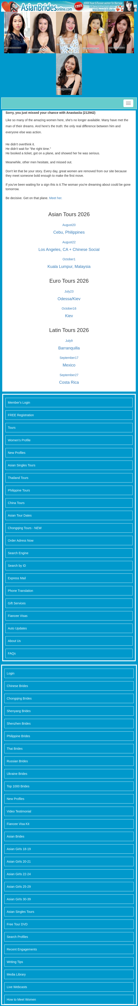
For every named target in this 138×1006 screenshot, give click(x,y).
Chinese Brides (17, 686)
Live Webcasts (17, 987)
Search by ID (17, 565)
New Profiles (17, 453)
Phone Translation (20, 590)
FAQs (12, 653)
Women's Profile (19, 440)
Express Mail (17, 578)
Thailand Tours (18, 478)
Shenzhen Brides (19, 723)
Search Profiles (17, 937)
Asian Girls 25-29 (19, 886)
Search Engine (18, 553)
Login (10, 673)
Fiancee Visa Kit (18, 824)
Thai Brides (15, 748)
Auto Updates (17, 628)
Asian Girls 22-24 (19, 874)
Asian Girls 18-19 (19, 849)
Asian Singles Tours (21, 465)
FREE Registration (21, 415)
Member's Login (19, 402)
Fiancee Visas (18, 616)
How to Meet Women (21, 999)
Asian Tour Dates (20, 515)
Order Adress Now (20, 540)
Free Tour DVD (17, 924)
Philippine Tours (19, 490)
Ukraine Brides (17, 774)
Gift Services (17, 603)
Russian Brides (17, 761)
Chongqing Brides (19, 698)
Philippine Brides (18, 736)
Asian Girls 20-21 (19, 861)
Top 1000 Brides (18, 786)
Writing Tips (15, 962)
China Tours (16, 503)
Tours (11, 427)
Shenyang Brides (19, 711)
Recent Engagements (22, 949)
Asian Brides (15, 836)
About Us (14, 641)
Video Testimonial (19, 811)
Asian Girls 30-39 (19, 899)
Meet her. (55, 198)
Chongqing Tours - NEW (25, 528)
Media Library (16, 974)
